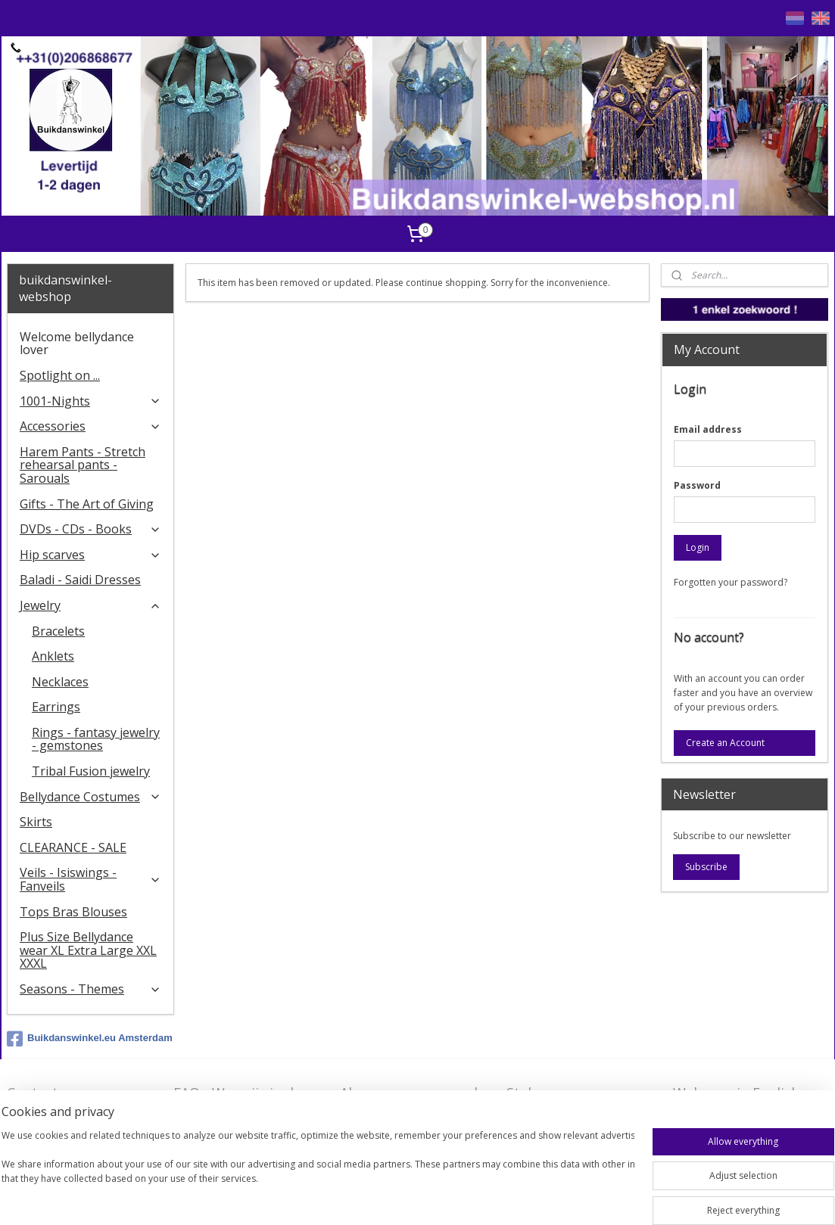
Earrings (56, 706)
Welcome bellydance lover (77, 343)
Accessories (90, 426)
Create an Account (725, 742)
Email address (708, 429)
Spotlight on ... (60, 375)
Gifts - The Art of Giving (87, 504)
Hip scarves (90, 554)
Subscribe (706, 866)
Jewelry (90, 605)
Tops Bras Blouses (73, 911)
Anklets (53, 656)
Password (697, 485)
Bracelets (58, 631)
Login (697, 547)
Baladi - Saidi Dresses (80, 579)
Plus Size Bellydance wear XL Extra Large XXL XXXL (88, 950)
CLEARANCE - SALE (73, 847)
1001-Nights (90, 401)
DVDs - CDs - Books (90, 529)
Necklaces (60, 681)
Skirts (36, 821)
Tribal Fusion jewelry (91, 771)
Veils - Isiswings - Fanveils (90, 879)
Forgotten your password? (730, 582)
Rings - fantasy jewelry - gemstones (96, 739)
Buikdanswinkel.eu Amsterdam (90, 1039)
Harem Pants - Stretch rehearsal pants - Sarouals (82, 465)
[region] (317, 1173)
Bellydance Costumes (90, 796)
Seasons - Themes (90, 989)
